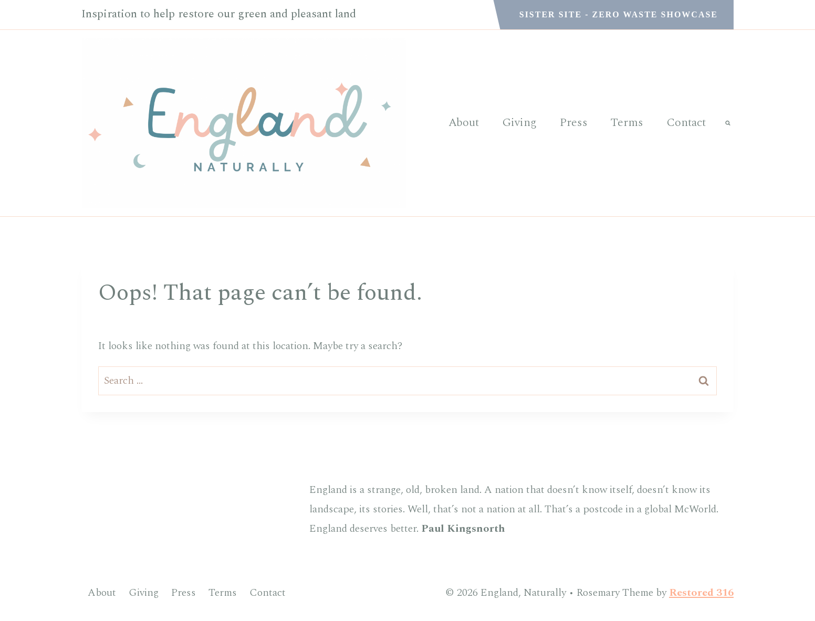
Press (574, 122)
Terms (627, 122)
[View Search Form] (728, 123)
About (463, 122)
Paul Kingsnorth (463, 528)
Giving (519, 122)
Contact (686, 122)
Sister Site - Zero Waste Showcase (618, 14)
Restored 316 (701, 593)
